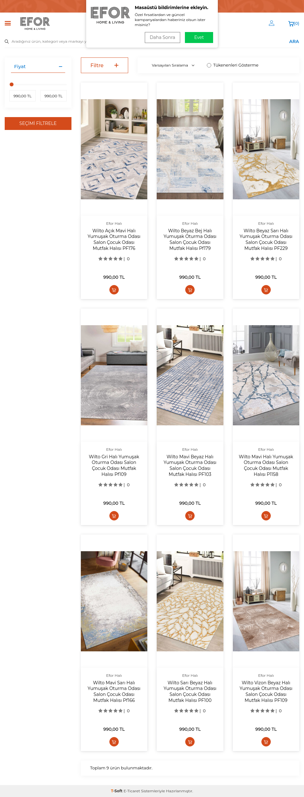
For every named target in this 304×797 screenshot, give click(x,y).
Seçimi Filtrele (38, 123)
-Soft (117, 791)
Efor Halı (114, 223)
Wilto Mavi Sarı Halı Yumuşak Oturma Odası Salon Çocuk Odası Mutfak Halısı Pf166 (114, 691)
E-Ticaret (131, 791)
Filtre (105, 65)
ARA (294, 41)
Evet (199, 37)
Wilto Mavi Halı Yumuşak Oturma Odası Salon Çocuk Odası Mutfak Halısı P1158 (266, 465)
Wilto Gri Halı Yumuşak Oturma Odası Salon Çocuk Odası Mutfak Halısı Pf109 (114, 465)
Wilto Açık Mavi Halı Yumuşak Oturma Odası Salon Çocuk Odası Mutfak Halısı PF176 (114, 239)
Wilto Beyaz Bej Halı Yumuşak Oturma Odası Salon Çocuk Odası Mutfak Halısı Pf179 (190, 239)
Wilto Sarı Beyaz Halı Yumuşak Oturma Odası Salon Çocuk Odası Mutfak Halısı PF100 (190, 691)
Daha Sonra (162, 37)
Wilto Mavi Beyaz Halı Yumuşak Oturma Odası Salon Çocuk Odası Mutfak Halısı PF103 (190, 465)
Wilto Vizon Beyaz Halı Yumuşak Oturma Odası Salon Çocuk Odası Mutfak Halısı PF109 (266, 691)
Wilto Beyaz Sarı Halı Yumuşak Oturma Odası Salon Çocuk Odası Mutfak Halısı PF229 (266, 239)
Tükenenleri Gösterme (232, 64)
